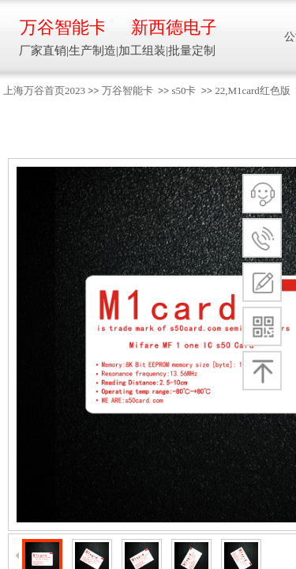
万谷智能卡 (127, 90)
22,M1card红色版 (252, 90)
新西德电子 (173, 27)
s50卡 (183, 90)
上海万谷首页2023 (44, 90)
